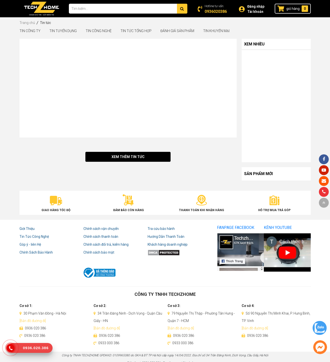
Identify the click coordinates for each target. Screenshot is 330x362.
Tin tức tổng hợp (136, 31)
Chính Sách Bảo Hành (36, 252)
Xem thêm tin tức (128, 157)
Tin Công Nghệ (99, 31)
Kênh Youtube (278, 227)
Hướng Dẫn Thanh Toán (166, 237)
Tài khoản (255, 12)
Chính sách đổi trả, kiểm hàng (106, 244)
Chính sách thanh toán (100, 237)
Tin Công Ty (29, 31)
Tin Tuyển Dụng (63, 31)
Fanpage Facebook (235, 227)
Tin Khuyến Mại (216, 31)
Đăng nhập (255, 6)
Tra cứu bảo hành (161, 229)
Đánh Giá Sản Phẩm (177, 31)
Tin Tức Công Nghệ (34, 237)
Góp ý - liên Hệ (30, 244)
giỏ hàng (293, 9)
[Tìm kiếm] (182, 9)
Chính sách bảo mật (98, 252)
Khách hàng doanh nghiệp (168, 244)
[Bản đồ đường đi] (32, 321)
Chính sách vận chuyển (101, 229)
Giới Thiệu (27, 229)
